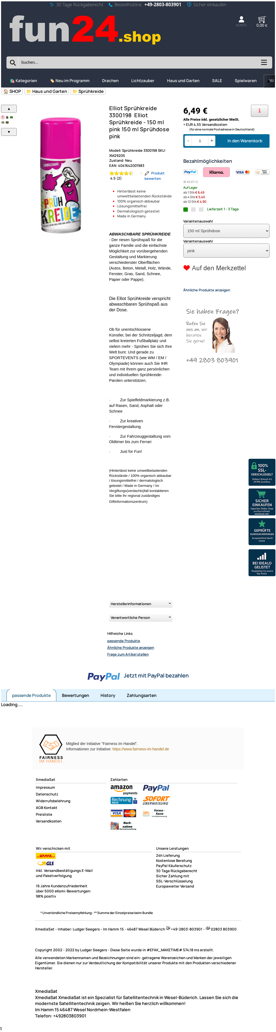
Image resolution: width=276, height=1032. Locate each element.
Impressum (45, 787)
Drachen (110, 80)
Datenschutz (47, 794)
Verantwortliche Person (130, 617)
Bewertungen (75, 695)
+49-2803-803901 (162, 4)
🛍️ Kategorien (23, 80)
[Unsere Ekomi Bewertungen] (262, 532)
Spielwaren (246, 80)
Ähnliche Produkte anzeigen (130, 647)
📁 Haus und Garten (46, 91)
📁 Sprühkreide (88, 91)
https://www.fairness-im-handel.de (140, 749)
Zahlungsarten (142, 695)
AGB (39, 807)
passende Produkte (123, 640)
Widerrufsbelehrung (53, 800)
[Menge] (200, 141)
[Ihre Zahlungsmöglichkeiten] (259, 111)
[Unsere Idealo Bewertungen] (262, 563)
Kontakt (50, 807)
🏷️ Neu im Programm (69, 80)
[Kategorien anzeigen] (263, 64)
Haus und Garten (183, 80)
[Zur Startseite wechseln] (86, 45)
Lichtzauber (142, 80)
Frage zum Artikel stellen (128, 654)
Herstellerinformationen (131, 603)
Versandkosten (48, 821)
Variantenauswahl (198, 221)
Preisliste (44, 814)
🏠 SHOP (12, 91)
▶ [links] (269, 81)
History (108, 695)
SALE (217, 80)
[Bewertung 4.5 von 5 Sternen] (123, 176)
